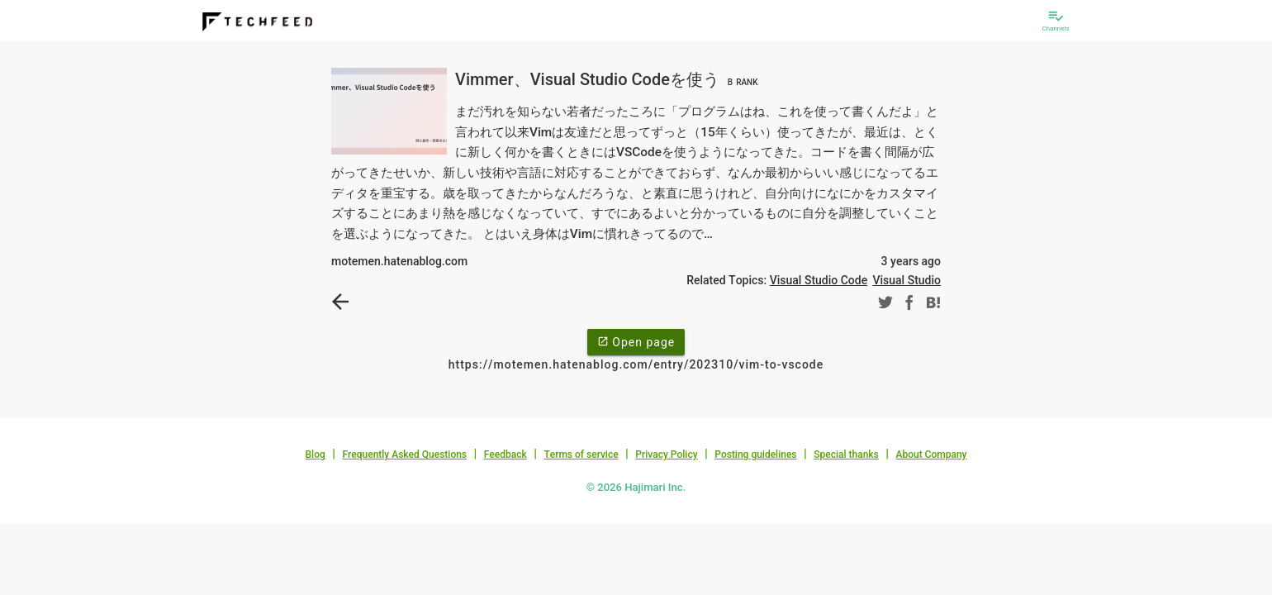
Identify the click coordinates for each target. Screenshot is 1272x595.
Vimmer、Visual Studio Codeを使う (608, 79)
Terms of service (580, 454)
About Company (930, 454)
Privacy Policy (666, 454)
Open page (636, 341)
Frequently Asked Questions (404, 454)
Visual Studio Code (818, 280)
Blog (315, 454)
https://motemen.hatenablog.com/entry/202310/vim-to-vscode (636, 364)
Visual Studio (906, 280)
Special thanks (846, 454)
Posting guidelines (755, 454)
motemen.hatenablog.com (399, 261)
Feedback (505, 454)
